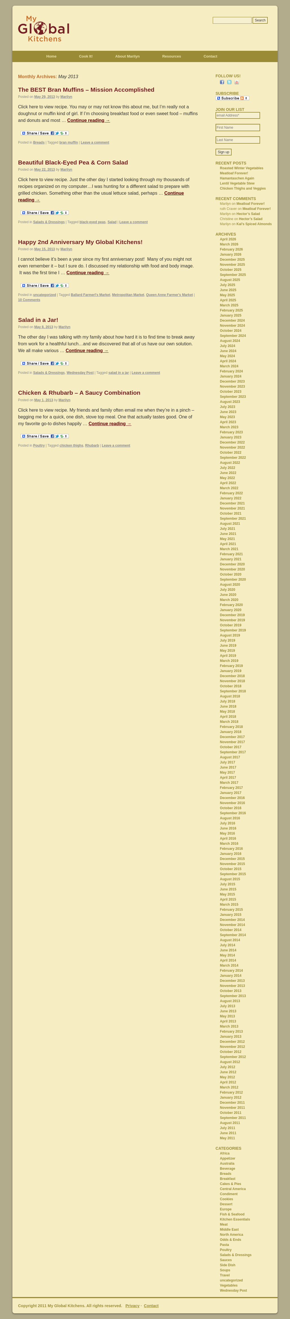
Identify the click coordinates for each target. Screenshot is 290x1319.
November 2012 (232, 1047)
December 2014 (232, 920)
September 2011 (233, 1118)
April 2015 (228, 899)
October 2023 (230, 392)
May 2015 (227, 894)
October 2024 (230, 331)
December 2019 (232, 615)
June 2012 (228, 1072)
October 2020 (230, 574)
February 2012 (231, 1092)
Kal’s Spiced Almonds (254, 224)
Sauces (226, 1260)
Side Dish (228, 1265)
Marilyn (66, 97)
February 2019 (231, 666)
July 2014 (227, 945)
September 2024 (233, 336)
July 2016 (227, 823)
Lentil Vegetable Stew (237, 183)
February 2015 (231, 910)
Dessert (226, 1204)
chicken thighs (71, 445)
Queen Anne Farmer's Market (169, 295)
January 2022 (230, 498)
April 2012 (228, 1082)
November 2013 (232, 986)
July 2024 (227, 346)
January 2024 (230, 376)
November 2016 (232, 803)
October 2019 (230, 625)
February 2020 (231, 605)
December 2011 (232, 1103)
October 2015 (230, 869)
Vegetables (229, 1285)
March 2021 (229, 549)
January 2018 (230, 732)
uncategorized (44, 295)
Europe (226, 1209)
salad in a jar (118, 373)
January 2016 (230, 854)
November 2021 (232, 508)
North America (231, 1235)
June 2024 (228, 351)
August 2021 (230, 524)
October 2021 (230, 513)
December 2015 (232, 859)
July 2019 (227, 640)
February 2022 (231, 493)
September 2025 (233, 275)
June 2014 (228, 950)
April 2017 (228, 778)
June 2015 (228, 889)
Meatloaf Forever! (234, 173)
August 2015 (230, 879)
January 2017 (230, 793)
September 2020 (233, 579)
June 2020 (228, 595)
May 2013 (227, 1016)
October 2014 (230, 930)
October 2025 (230, 270)
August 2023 (230, 402)
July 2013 (227, 1006)
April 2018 (228, 717)
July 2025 (227, 285)
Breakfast (228, 1179)
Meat (224, 1224)
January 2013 (230, 1037)
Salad (112, 222)
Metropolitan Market (128, 295)
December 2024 (232, 320)
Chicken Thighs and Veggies (243, 188)
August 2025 (230, 280)
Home (51, 56)
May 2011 (227, 1138)
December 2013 (232, 981)
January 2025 (230, 315)
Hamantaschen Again (237, 178)
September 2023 (233, 397)
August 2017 (230, 757)
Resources (171, 56)
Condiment (229, 1194)
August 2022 (230, 463)
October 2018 (230, 686)
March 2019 (229, 661)
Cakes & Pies (230, 1184)
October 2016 (230, 808)
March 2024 (229, 366)
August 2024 (230, 341)
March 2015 (229, 905)
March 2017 (229, 783)
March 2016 (229, 844)
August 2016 (230, 818)
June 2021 (228, 534)
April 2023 (228, 422)
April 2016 (228, 838)
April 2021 (228, 544)
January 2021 (230, 559)
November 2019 (232, 620)
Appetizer (228, 1158)
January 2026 (230, 254)
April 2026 (228, 239)
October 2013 (230, 991)
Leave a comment (95, 142)
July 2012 (227, 1067)
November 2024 (232, 326)
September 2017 (233, 752)
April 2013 (228, 1021)
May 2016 (227, 833)
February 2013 (231, 1031)
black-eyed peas (93, 222)
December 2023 (232, 381)
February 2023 (231, 432)
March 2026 (229, 244)
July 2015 (227, 884)
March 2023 (229, 427)
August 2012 (230, 1062)
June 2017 (228, 767)
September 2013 (233, 996)
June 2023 (228, 412)
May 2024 (227, 356)
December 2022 (232, 442)
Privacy (133, 1305)
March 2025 (229, 305)
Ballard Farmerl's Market (90, 295)
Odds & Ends (230, 1240)
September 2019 (233, 630)
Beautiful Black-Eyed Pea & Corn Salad (73, 162)
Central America (233, 1189)
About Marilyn (127, 56)
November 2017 (232, 742)
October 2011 (230, 1113)
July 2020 (227, 590)
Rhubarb (92, 445)
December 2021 (232, 503)
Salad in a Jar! (38, 320)
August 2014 (230, 940)
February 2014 (231, 971)
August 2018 (230, 696)
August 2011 (230, 1123)
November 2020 (232, 569)
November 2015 (232, 864)
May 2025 (227, 295)
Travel (225, 1275)
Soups (225, 1270)
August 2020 (230, 585)
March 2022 (229, 488)
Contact (210, 56)
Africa (225, 1153)
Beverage (227, 1169)
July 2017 (227, 762)
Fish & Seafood (232, 1214)
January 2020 (230, 610)
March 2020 (229, 600)
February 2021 (231, 554)
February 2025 (231, 310)
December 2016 (232, 798)
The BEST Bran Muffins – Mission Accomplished (86, 89)
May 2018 (227, 712)
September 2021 (233, 519)
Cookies (226, 1199)
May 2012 (227, 1077)
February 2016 (231, 849)
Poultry (39, 445)
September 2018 (233, 691)
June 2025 (228, 290)
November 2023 (232, 387)
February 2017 (231, 788)
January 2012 (230, 1097)
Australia (227, 1164)
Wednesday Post (80, 373)
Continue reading (88, 120)
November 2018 (232, 681)
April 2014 (228, 960)
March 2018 (229, 722)
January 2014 (230, 976)
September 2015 (233, 874)
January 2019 (230, 671)
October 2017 (230, 747)
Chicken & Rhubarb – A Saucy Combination (79, 392)
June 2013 (228, 1011)
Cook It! (86, 56)
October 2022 (230, 453)
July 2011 (227, 1128)
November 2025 (232, 265)
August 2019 (230, 635)
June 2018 (228, 706)
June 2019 (228, 646)
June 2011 (228, 1133)
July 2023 (227, 407)
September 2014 (233, 935)
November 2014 (232, 925)
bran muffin (68, 142)
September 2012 (233, 1057)
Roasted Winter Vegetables (241, 168)
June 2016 (228, 828)
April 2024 (228, 361)
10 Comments (29, 300)
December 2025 (232, 260)
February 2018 (231, 727)
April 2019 (228, 656)
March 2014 (229, 965)
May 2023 (227, 417)
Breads (39, 142)
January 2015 (230, 915)
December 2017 (232, 737)
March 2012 (229, 1087)
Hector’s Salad (248, 214)
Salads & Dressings (49, 222)
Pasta (224, 1245)
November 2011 (232, 1108)
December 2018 (232, 676)
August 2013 (230, 1001)
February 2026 (231, 249)
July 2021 (227, 529)
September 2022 (233, 458)
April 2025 (228, 300)
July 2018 (227, 701)
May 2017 (227, 772)
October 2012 (230, 1052)
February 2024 (231, 371)
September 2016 (233, 813)
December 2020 (232, 564)
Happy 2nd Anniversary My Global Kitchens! (80, 242)
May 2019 (227, 651)
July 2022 (227, 468)
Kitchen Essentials (235, 1219)
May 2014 (227, 955)
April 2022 (228, 483)
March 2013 (229, 1026)
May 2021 (227, 539)
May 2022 (227, 478)
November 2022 (232, 447)
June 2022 (228, 473)
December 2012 (232, 1042)
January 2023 (230, 437)
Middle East (229, 1230)
